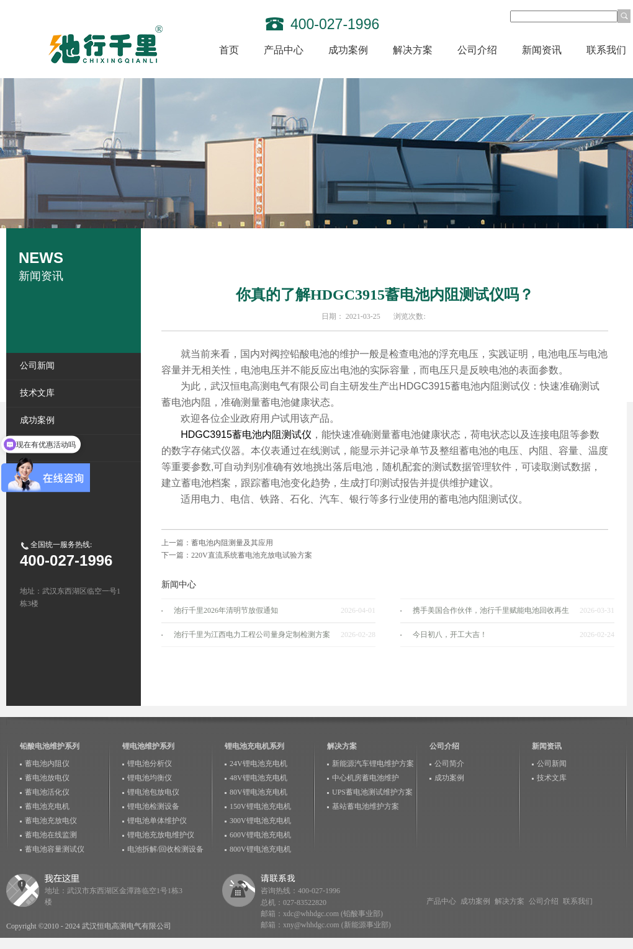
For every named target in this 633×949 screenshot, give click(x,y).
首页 (229, 50)
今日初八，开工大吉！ (450, 634)
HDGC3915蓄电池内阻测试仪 (246, 434)
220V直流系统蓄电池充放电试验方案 (251, 555)
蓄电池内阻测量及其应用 (232, 542)
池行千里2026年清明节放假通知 (226, 610)
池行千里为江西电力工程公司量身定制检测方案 (252, 634)
